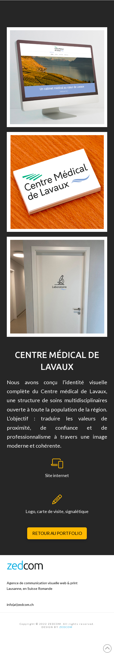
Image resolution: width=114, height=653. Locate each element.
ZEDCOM (66, 627)
